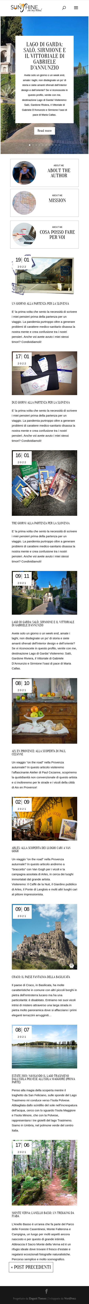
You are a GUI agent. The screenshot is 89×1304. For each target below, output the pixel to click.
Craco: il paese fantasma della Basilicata (41, 977)
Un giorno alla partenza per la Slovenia (40, 303)
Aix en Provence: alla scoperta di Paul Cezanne (39, 752)
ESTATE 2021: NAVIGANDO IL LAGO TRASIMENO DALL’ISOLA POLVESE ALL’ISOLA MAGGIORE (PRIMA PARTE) (43, 1079)
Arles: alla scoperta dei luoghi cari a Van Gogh (41, 849)
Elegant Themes (37, 1298)
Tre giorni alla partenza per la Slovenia (41, 523)
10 (57, 135)
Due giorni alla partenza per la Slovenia (41, 402)
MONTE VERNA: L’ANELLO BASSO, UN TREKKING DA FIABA (43, 1214)
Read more (45, 123)
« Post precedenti (31, 1267)
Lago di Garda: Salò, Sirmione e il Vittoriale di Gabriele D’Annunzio (44, 60)
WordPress (70, 1298)
